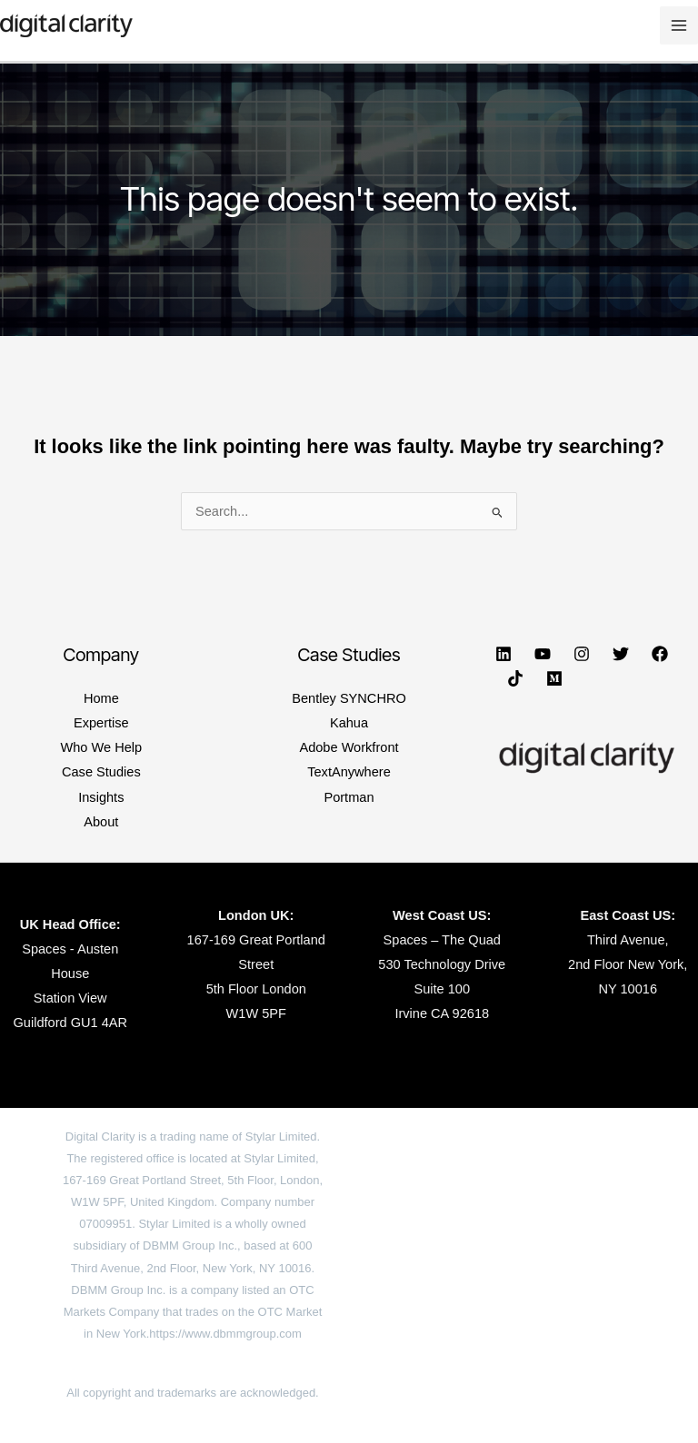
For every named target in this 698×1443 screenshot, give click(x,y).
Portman (349, 797)
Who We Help (101, 747)
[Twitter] (621, 654)
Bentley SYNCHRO (349, 698)
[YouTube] (542, 654)
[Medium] (554, 678)
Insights (101, 797)
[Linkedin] (503, 654)
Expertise (101, 723)
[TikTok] (515, 678)
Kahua (349, 723)
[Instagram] (581, 654)
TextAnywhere (349, 772)
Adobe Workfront (348, 747)
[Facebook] (660, 654)
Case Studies (101, 772)
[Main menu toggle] (679, 25)
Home (101, 698)
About (101, 822)
